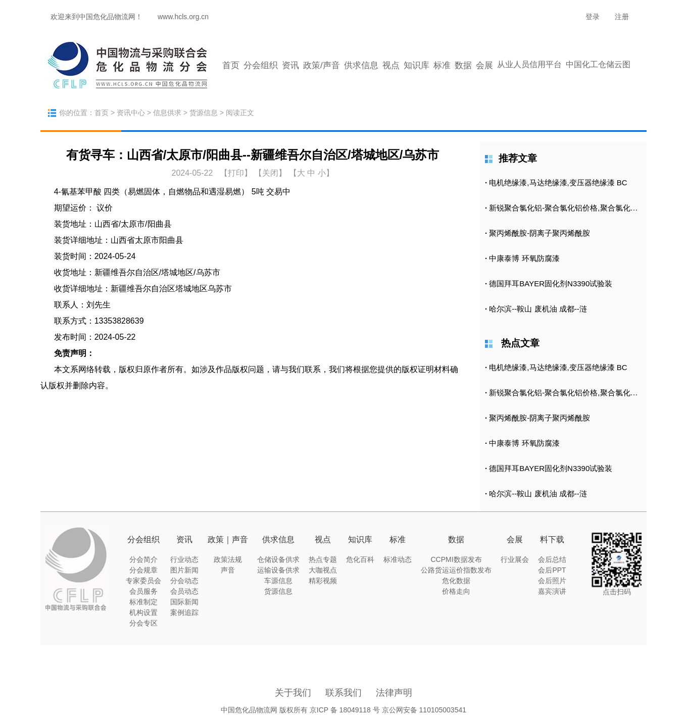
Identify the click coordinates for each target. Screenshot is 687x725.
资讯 (290, 65)
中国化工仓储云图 (598, 64)
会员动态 (184, 591)
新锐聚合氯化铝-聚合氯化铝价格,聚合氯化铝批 (567, 207)
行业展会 (515, 559)
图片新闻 (184, 570)
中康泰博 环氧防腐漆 (524, 258)
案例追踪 (184, 612)
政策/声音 (321, 65)
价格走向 (456, 591)
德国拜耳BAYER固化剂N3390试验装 (550, 283)
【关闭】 (270, 173)
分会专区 (143, 623)
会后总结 (552, 559)
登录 (592, 17)
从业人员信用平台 (529, 64)
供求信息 (361, 65)
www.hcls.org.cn (183, 17)
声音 (228, 570)
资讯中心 (131, 113)
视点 (391, 65)
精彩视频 (323, 581)
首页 (230, 65)
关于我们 (293, 693)
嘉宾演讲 (552, 591)
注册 (622, 17)
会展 (484, 65)
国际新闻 (184, 602)
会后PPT (552, 570)
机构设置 (143, 612)
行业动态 (184, 559)
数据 (463, 65)
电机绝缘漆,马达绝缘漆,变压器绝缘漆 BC (558, 182)
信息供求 (167, 113)
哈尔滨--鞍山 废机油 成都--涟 (537, 308)
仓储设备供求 (278, 559)
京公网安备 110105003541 (424, 710)
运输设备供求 (278, 570)
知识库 (416, 65)
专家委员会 (143, 581)
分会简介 (143, 559)
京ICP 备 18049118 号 (345, 710)
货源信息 (203, 113)
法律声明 (394, 693)
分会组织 (260, 65)
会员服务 (143, 591)
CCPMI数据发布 (455, 559)
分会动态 (184, 581)
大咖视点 (323, 570)
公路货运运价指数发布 (456, 570)
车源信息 (278, 581)
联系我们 (343, 693)
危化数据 (456, 581)
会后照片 (552, 581)
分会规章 (143, 570)
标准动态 (397, 559)
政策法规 (228, 559)
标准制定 (143, 602)
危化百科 (360, 559)
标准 (442, 65)
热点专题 (323, 559)
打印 (236, 173)
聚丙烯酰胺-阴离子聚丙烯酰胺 (539, 233)
